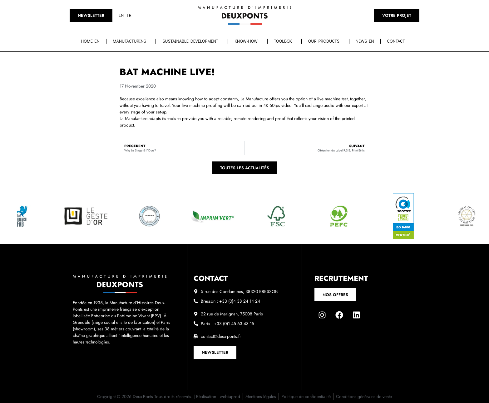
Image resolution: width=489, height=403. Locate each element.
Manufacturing (131, 41)
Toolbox (284, 41)
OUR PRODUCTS (325, 41)
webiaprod (230, 396)
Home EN (90, 41)
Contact (397, 41)
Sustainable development (191, 41)
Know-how (248, 41)
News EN (365, 41)
